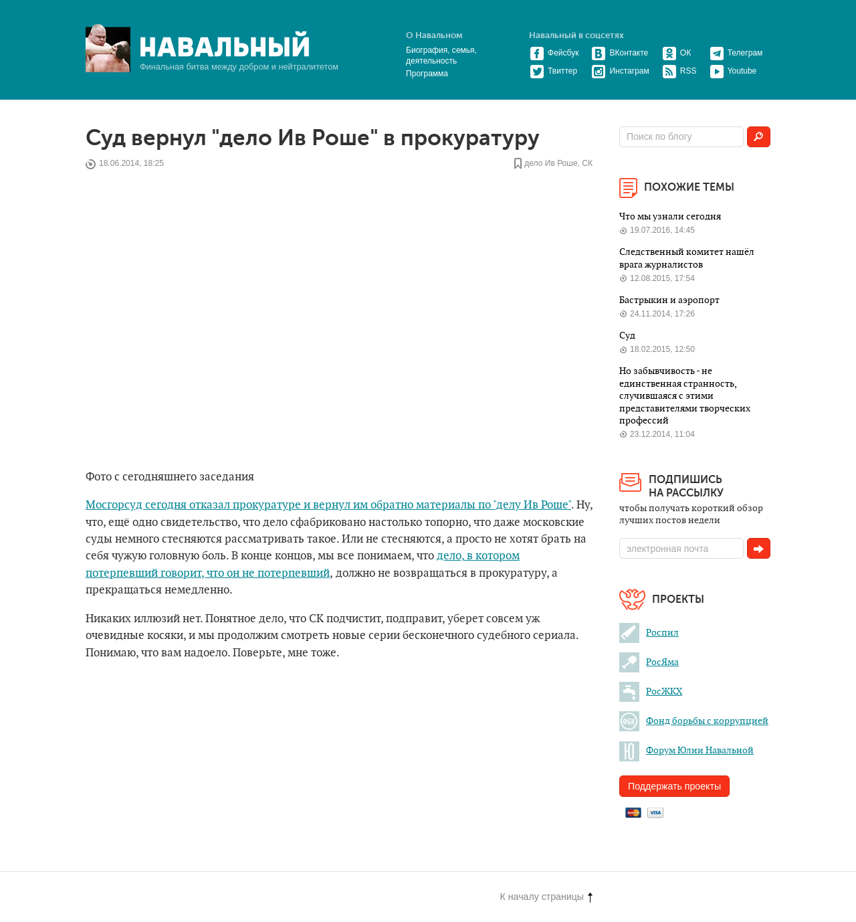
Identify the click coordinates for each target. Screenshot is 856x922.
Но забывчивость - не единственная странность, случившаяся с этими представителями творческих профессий (684, 395)
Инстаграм (620, 71)
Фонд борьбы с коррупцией (693, 721)
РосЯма (649, 662)
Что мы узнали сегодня (670, 216)
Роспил (649, 632)
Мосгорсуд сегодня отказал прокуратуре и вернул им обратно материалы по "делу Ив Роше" (328, 505)
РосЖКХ (650, 691)
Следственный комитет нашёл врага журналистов (686, 258)
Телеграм (736, 53)
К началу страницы (546, 896)
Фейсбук (554, 53)
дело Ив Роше (550, 164)
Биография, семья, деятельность (441, 55)
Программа (427, 73)
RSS (679, 71)
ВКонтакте (619, 53)
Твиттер (553, 71)
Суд (627, 335)
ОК (676, 53)
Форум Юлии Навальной (686, 750)
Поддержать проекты (674, 786)
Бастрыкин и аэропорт (670, 300)
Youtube (733, 71)
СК (587, 164)
